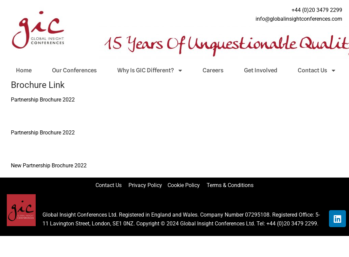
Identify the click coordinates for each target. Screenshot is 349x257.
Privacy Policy (145, 185)
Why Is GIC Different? (149, 70)
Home (24, 70)
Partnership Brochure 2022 (43, 99)
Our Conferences (74, 70)
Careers (213, 70)
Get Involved (260, 70)
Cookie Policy (186, 185)
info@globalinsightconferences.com (299, 19)
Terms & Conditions (230, 185)
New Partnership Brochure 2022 (49, 165)
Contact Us (316, 70)
